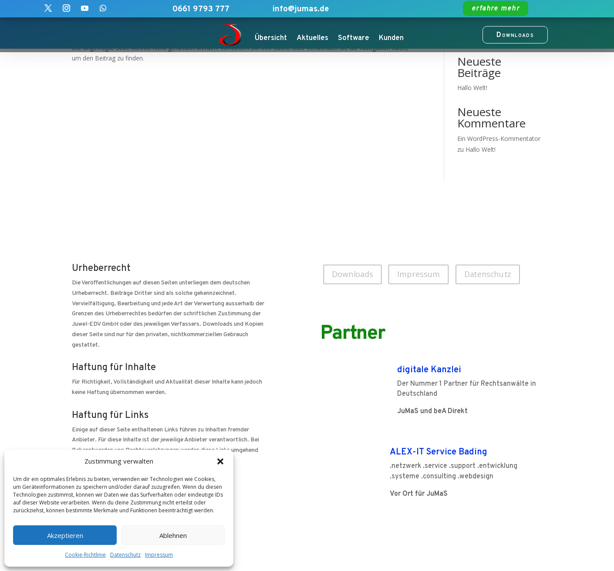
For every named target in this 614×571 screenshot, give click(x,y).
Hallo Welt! (472, 87)
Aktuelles (312, 38)
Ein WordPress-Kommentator (498, 138)
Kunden (391, 38)
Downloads (352, 274)
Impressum (159, 554)
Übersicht (271, 38)
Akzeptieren (65, 535)
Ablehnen (173, 535)
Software (353, 38)
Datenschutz (125, 554)
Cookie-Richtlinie (85, 554)
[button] (220, 461)
